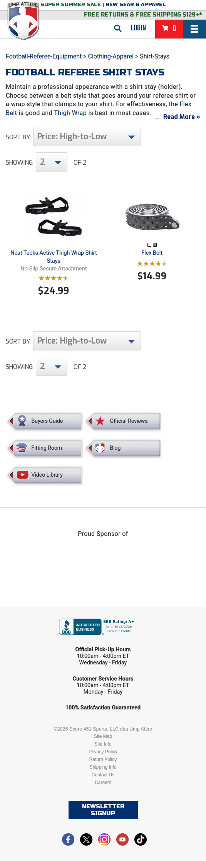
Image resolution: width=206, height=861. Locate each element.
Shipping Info (102, 767)
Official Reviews (128, 421)
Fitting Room (47, 448)
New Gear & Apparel (136, 5)
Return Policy (103, 759)
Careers (103, 782)
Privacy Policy (103, 751)
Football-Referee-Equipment (44, 56)
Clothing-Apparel (111, 56)
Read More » (181, 117)
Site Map (103, 736)
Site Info (102, 744)
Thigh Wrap (70, 113)
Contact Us (103, 775)
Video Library (47, 475)
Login (138, 28)
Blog (115, 448)
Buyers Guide (47, 421)
